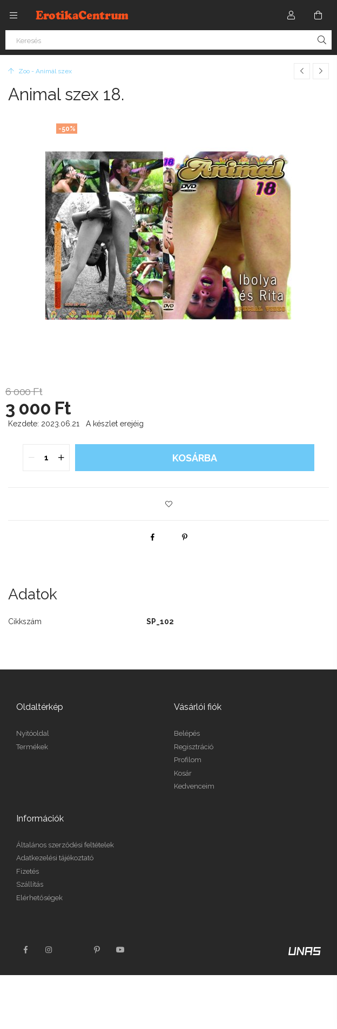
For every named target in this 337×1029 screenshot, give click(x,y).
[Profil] (291, 15)
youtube (120, 950)
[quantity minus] (31, 458)
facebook (25, 950)
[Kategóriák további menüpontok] (13, 15)
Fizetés (27, 871)
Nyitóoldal (32, 733)
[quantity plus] (61, 458)
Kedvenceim (194, 786)
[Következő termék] (321, 71)
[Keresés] (168, 40)
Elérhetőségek (39, 898)
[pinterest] (185, 537)
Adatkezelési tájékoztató (54, 858)
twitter (73, 950)
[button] (168, 504)
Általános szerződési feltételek (65, 845)
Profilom (187, 760)
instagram (49, 950)
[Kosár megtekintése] (318, 15)
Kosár (183, 773)
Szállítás (29, 884)
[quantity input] (46, 458)
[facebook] (152, 537)
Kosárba (194, 458)
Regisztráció (193, 747)
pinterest (96, 950)
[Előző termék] (302, 71)
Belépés (187, 733)
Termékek (32, 747)
